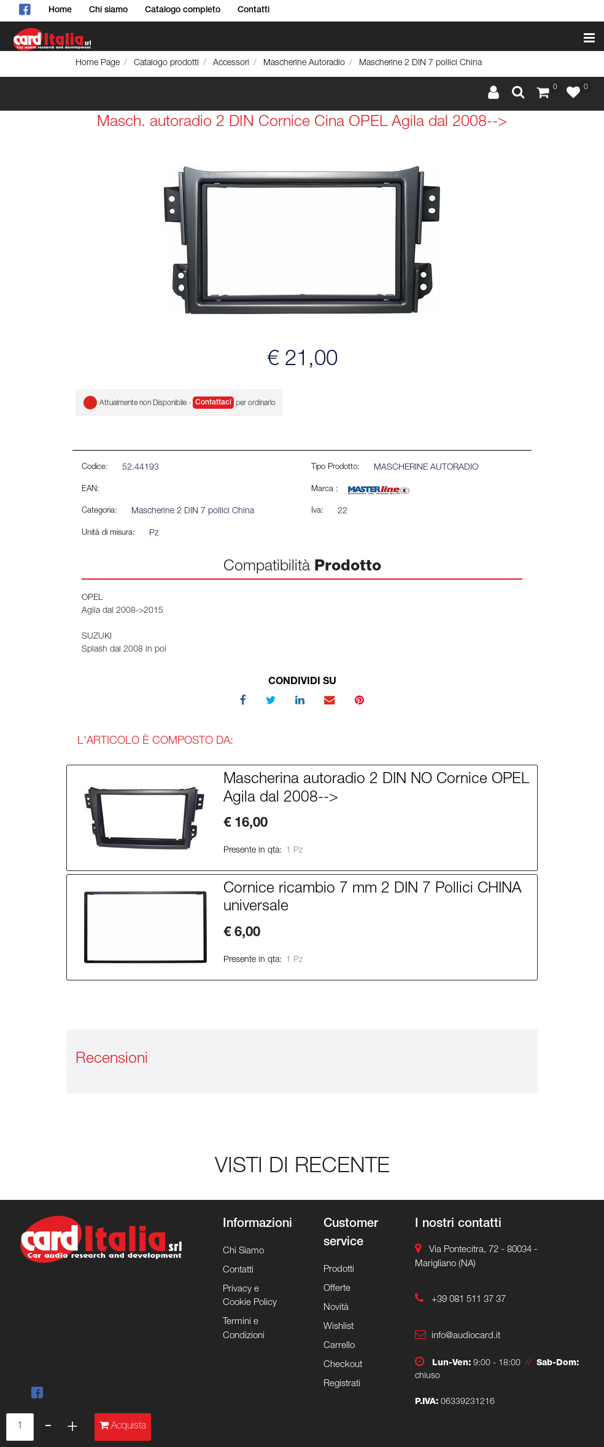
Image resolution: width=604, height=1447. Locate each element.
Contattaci (213, 402)
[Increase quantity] (72, 1427)
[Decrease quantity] (48, 1427)
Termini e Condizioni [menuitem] (244, 1329)
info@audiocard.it (466, 1336)
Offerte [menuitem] (336, 1288)
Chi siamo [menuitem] (108, 10)
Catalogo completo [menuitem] (182, 10)
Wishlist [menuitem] (338, 1326)
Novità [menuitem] (336, 1307)
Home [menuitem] (60, 10)
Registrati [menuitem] (341, 1384)
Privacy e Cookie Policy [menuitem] (250, 1296)
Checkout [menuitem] (342, 1365)
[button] (302, 240)
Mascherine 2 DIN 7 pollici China (420, 63)
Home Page (98, 63)
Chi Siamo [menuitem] (243, 1251)
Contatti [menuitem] (253, 10)
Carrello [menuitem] (339, 1345)
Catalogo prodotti (166, 63)
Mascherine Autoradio (304, 63)
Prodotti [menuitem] (338, 1269)
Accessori (231, 63)
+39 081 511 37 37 (469, 1299)
